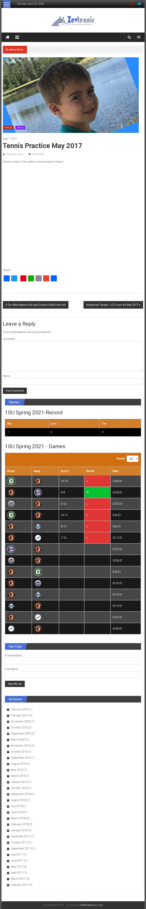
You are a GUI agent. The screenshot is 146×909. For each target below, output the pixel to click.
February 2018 (19, 824)
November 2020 (20, 721)
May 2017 (17, 866)
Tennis (20, 127)
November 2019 (20, 745)
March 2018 (18, 818)
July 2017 (16, 854)
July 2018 (16, 806)
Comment (9, 338)
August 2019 (18, 763)
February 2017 (19, 884)
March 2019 (18, 775)
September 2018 (21, 794)
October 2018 (19, 787)
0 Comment (36, 154)
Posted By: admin (14, 154)
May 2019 (17, 769)
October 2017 (19, 842)
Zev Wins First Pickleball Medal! (48, 49)
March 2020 (18, 739)
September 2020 (21, 733)
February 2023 (19, 709)
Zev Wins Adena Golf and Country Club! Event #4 (37, 304)
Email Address (13, 655)
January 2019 (19, 781)
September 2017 (21, 848)
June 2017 (17, 860)
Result (121, 458)
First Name (11, 669)
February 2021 (19, 715)
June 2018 (17, 812)
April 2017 (17, 872)
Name (6, 375)
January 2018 (19, 830)
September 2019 (21, 757)
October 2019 (19, 751)
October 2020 (19, 727)
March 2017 (18, 878)
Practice (8, 127)
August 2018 (18, 800)
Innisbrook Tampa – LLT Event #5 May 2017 (112, 304)
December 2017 (20, 836)
